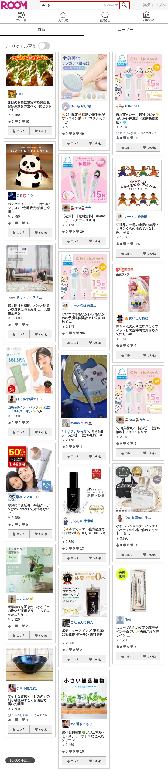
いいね (43, 131)
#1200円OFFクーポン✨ (29, 409)
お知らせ (105, 16)
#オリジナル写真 (74, 431)
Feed (21, 16)
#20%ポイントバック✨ (25, 407)
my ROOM (147, 16)
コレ (21, 131)
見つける (63, 16)
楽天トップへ (154, 5)
